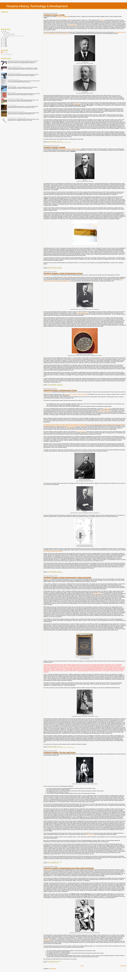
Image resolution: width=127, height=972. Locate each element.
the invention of (62, 16)
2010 (4, 46)
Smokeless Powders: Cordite (54, 15)
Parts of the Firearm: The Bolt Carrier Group (17, 117)
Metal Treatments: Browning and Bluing (16, 111)
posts (86, 313)
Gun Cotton (61, 142)
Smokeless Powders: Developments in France (60, 390)
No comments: (59, 141)
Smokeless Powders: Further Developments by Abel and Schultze (67, 577)
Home (82, 965)
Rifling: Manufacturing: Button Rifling (15, 98)
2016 (4, 38)
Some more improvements (104, 411)
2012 (4, 43)
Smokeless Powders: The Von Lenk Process (59, 752)
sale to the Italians (72, 25)
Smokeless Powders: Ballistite (54, 147)
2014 (4, 41)
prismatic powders (81, 431)
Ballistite (48, 142)
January (5, 37)
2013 (4, 42)
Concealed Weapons (12, 105)
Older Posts (123, 965)
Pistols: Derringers (11, 85)
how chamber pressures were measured (52, 551)
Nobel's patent (77, 104)
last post (48, 275)
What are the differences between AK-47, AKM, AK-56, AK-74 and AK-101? (23, 60)
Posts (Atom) (53, 968)
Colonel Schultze (71, 426)
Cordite (51, 142)
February (5, 32)
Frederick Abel (56, 142)
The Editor (5, 52)
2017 (4, 31)
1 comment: (59, 571)
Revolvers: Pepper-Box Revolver (14, 66)
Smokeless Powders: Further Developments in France (63, 273)
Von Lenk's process (97, 593)
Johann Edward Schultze (61, 747)
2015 (4, 39)
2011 (4, 44)
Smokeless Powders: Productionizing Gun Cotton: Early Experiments (68, 868)
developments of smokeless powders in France (70, 149)
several (79, 313)
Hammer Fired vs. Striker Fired (14, 73)
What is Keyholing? (12, 92)
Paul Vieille (53, 385)
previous (83, 313)
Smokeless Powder (67, 142)
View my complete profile (6, 54)
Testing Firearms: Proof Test (14, 79)
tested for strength (90, 834)
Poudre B (102, 20)
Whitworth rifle (46, 940)
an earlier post (106, 408)
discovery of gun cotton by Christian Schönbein (76, 394)
